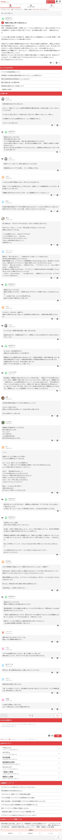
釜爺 (6, 397)
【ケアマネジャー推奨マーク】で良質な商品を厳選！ (16, 794)
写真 (51, 736)
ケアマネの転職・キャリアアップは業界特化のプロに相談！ (18, 797)
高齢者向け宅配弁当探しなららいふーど (23, 827)
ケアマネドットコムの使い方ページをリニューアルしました (18, 787)
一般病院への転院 (6, 89)
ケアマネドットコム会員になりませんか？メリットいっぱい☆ (18, 815)
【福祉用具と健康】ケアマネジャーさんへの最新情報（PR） (18, 811)
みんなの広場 (30, 6)
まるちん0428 (12, 372)
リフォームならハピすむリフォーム (36, 825)
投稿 (58, 736)
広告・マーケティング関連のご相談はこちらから (15, 808)
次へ (58, 715)
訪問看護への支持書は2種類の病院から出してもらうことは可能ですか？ (21, 75)
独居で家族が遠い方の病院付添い (10, 82)
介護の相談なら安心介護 (8, 823)
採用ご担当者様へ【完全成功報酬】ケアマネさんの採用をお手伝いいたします (23, 801)
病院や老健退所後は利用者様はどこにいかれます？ (15, 79)
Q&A (10, 5)
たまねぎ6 (8, 421)
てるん (7, 647)
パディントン (9, 251)
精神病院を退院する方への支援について (12, 86)
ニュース (51, 6)
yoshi (6, 201)
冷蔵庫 (7, 699)
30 (58, 63)
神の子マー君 (9, 664)
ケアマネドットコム (5, 2)
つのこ (7, 176)
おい (6, 446)
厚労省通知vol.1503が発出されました (11, 790)
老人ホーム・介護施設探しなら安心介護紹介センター (32, 823)
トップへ (58, 838)
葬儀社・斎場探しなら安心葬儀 (45, 827)
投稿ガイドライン (5, 739)
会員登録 (50, 2)
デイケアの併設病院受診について (10, 72)
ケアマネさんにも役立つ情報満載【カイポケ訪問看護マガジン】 (19, 804)
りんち (7, 98)
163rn (7, 217)
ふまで (7, 678)
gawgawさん (9, 18)
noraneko (8, 561)
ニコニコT (8, 631)
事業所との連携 (27, 9)
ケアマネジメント (19, 9)
